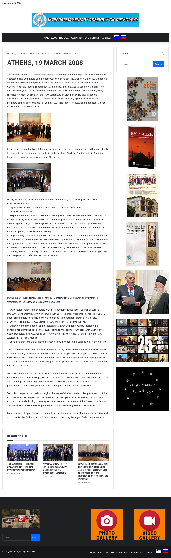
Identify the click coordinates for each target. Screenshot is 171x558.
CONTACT (106, 37)
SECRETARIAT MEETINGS (40, 53)
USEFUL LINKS (92, 37)
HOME (46, 37)
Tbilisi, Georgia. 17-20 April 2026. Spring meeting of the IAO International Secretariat (21, 467)
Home (11, 53)
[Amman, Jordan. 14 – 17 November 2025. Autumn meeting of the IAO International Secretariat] (58, 452)
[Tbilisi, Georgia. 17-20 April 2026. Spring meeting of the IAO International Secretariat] (22, 452)
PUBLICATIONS (136, 552)
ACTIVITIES (77, 37)
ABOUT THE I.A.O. (60, 37)
